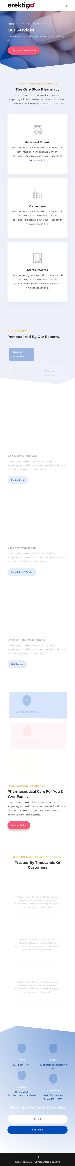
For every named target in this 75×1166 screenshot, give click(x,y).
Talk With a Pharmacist (23, 50)
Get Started (17, 664)
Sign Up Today (18, 825)
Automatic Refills (28, 712)
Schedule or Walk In (21, 572)
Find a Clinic (17, 480)
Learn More (18, 356)
